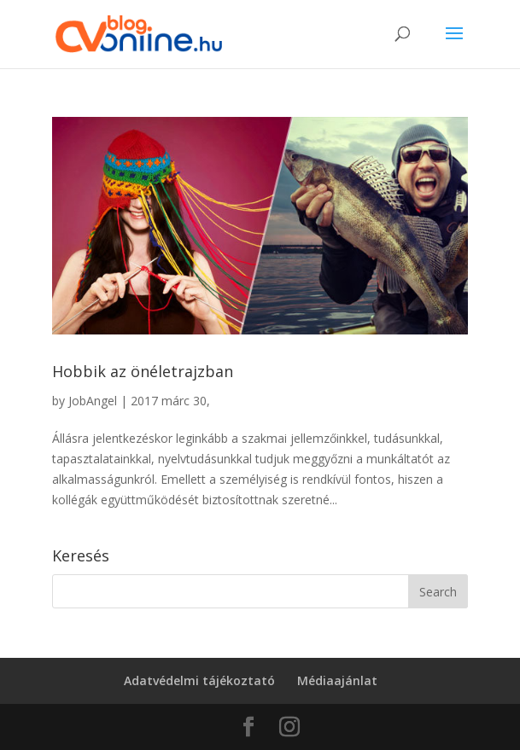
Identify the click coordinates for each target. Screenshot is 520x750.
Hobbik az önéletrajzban (142, 371)
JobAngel (92, 400)
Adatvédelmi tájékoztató (199, 680)
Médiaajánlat (337, 680)
